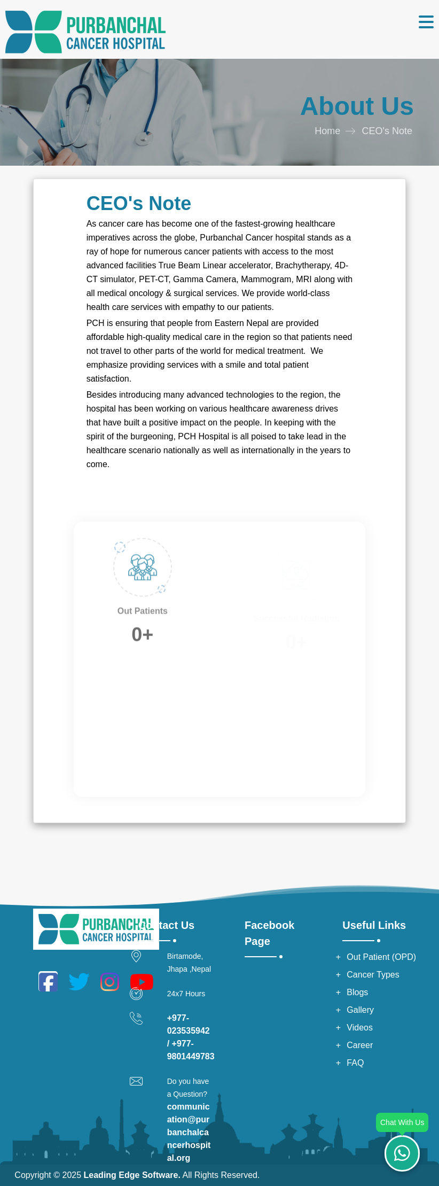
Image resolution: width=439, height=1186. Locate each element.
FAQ (355, 1062)
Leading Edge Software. (132, 1175)
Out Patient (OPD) (381, 957)
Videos (360, 1027)
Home (327, 131)
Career (360, 1045)
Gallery (360, 1009)
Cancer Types (373, 974)
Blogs (357, 992)
